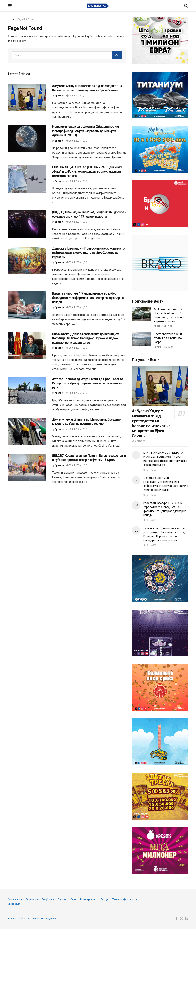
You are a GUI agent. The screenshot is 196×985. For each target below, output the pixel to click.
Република (48, 899)
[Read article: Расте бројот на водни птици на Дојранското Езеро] (141, 339)
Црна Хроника (88, 899)
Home (11, 19)
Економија (32, 899)
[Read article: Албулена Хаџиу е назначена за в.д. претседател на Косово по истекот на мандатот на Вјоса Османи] (27, 97)
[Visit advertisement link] (160, 40)
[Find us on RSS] (186, 919)
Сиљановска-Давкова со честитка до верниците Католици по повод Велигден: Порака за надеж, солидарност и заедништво (85, 338)
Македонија (15, 899)
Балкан (62, 899)
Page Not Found (25, 19)
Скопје (104, 899)
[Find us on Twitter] (181, 919)
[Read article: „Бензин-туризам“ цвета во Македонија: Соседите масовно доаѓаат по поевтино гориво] (27, 431)
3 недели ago (163, 326)
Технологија (119, 899)
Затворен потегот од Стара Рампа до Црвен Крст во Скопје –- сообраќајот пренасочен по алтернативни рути (87, 383)
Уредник (59, 95)
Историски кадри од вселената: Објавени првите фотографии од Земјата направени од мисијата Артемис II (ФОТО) (85, 131)
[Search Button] (186, 5)
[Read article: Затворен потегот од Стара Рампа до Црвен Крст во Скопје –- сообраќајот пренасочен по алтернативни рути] (27, 390)
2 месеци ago (163, 347)
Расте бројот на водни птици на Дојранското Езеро (168, 338)
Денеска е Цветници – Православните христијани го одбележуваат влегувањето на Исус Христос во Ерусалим (88, 253)
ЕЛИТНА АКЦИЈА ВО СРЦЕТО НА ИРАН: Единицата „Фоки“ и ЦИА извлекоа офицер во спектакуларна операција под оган (87, 171)
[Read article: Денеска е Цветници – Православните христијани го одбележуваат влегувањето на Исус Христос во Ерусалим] (27, 260)
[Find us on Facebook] (176, 919)
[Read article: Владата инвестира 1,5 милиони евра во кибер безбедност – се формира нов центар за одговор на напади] (27, 305)
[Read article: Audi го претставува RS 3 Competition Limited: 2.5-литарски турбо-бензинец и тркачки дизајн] (141, 314)
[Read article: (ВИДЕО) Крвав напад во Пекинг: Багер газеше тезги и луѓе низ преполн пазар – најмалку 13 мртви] (27, 467)
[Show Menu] (10, 5)
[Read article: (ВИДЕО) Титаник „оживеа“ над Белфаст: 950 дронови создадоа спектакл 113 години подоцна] (27, 224)
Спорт (133, 899)
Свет (73, 899)
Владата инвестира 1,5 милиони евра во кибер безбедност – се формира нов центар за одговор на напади (88, 298)
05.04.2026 (73, 95)
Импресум (14, 903)
